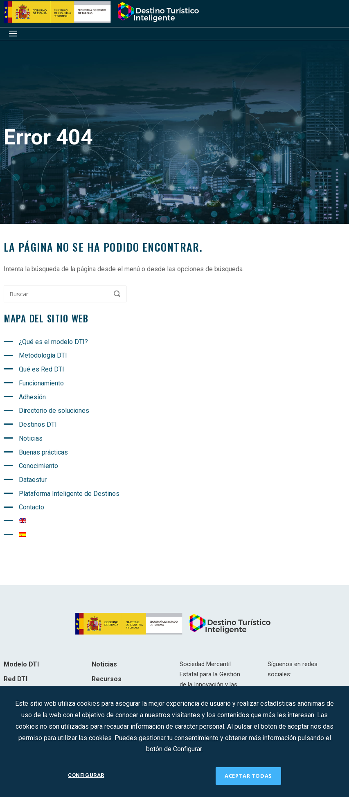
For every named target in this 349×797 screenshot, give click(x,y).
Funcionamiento (41, 383)
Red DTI (15, 679)
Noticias (31, 438)
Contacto (31, 507)
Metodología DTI (43, 355)
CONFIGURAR (86, 775)
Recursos (107, 679)
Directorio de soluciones (54, 410)
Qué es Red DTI (41, 369)
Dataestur (33, 480)
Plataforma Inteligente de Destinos (69, 494)
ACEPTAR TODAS (248, 775)
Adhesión (32, 397)
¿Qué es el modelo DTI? (53, 342)
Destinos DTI (38, 424)
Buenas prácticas (43, 452)
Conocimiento (38, 466)
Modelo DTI (21, 664)
